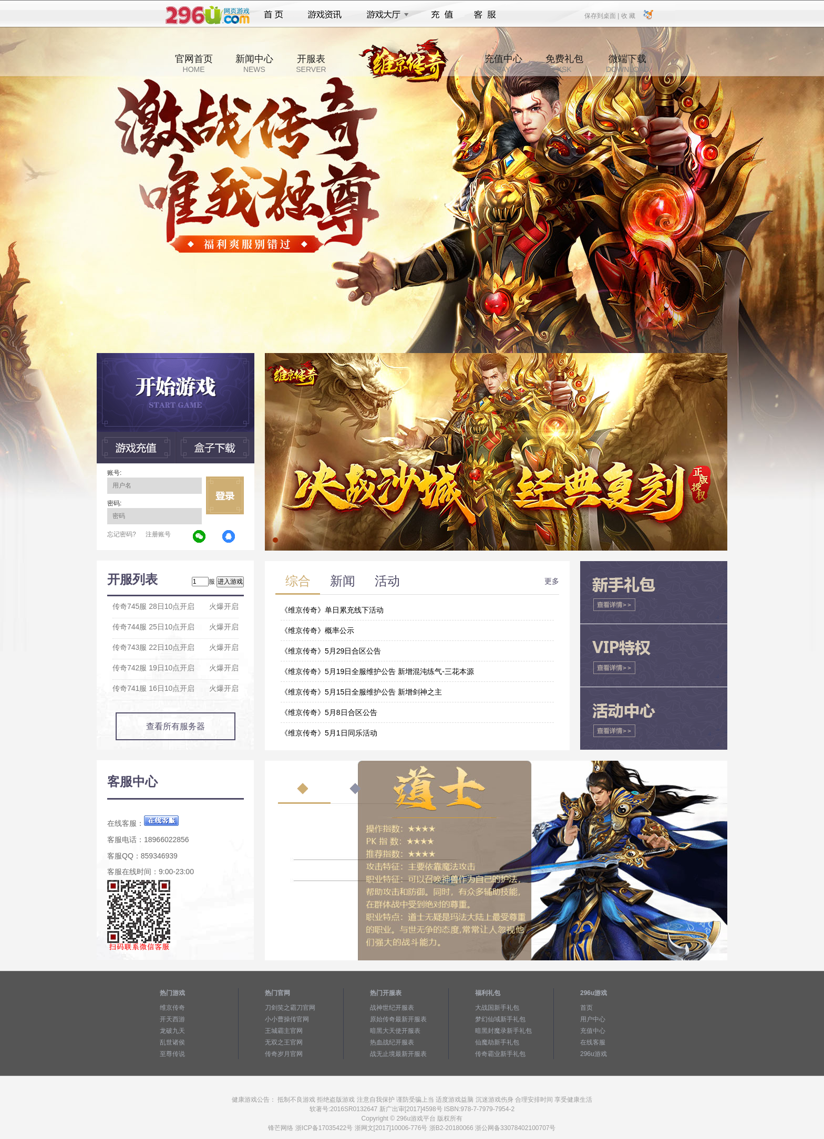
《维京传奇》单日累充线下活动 (332, 610)
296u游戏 (593, 1054)
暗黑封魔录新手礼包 (503, 1030)
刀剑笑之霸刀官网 (290, 1007)
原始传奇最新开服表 (398, 1019)
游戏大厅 (384, 15)
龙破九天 (172, 1030)
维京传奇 (172, 1007)
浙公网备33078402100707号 (515, 1128)
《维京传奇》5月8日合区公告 (329, 712)
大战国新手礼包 (497, 1007)
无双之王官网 (284, 1042)
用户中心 (592, 1019)
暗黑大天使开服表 (395, 1030)
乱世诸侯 (172, 1042)
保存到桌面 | (602, 15)
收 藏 (628, 15)
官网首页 (194, 64)
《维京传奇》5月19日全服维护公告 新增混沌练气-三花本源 (377, 671)
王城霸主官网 (284, 1030)
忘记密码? (121, 534)
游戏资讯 (325, 15)
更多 (551, 581)
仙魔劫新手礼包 (497, 1042)
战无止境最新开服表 (398, 1054)
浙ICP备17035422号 (324, 1128)
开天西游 (172, 1019)
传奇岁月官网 (284, 1054)
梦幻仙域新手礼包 (500, 1019)
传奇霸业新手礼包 (500, 1054)
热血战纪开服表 (392, 1042)
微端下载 (627, 64)
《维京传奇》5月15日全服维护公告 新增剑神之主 (361, 692)
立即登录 (225, 495)
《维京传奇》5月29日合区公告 (331, 651)
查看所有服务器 (175, 726)
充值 (441, 15)
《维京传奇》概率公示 (317, 630)
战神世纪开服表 (392, 1007)
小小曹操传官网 (287, 1019)
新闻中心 (254, 64)
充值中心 (503, 64)
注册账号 (158, 534)
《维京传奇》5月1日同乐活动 (329, 733)
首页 (273, 15)
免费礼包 (564, 64)
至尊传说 (172, 1054)
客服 (485, 15)
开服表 (311, 64)
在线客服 (592, 1042)
